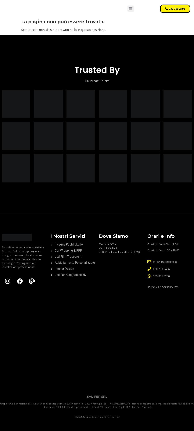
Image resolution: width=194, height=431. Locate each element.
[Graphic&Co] (97, 348)
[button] (131, 8)
